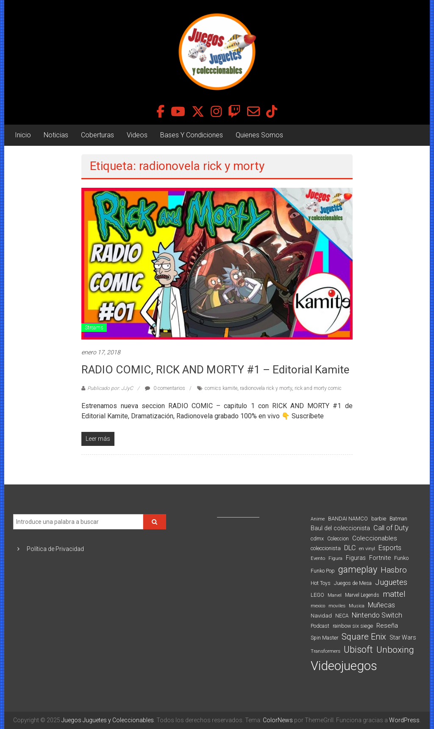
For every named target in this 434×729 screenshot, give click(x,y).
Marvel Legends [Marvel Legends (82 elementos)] (362, 595)
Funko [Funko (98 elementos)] (401, 558)
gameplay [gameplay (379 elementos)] (357, 569)
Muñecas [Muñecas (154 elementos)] (381, 605)
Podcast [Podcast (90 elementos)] (320, 626)
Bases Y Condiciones (191, 135)
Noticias (56, 135)
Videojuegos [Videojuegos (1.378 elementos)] (344, 666)
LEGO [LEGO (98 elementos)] (317, 595)
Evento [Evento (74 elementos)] (318, 558)
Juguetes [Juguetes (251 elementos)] (391, 582)
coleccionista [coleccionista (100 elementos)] (326, 548)
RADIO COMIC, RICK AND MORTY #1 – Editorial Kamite (215, 369)
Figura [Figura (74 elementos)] (335, 558)
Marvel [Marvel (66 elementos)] (335, 595)
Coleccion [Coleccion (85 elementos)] (338, 539)
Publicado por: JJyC (110, 388)
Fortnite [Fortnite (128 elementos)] (380, 558)
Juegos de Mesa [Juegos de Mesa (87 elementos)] (353, 583)
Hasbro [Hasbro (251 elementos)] (394, 570)
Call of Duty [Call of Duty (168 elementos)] (391, 528)
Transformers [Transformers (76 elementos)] (325, 651)
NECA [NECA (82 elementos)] (341, 616)
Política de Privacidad (55, 548)
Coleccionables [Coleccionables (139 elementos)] (374, 538)
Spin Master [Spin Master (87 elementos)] (324, 638)
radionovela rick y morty (266, 388)
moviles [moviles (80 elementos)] (336, 606)
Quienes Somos (259, 135)
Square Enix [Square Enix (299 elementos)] (364, 637)
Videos (137, 135)
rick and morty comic (318, 388)
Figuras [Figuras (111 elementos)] (356, 557)
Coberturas (97, 135)
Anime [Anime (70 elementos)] (318, 519)
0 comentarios (165, 388)
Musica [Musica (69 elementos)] (356, 606)
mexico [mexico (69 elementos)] (318, 606)
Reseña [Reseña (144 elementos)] (387, 625)
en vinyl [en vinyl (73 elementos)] (367, 548)
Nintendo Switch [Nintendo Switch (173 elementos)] (377, 615)
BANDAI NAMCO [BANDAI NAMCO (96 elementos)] (348, 518)
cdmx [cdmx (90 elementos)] (317, 538)
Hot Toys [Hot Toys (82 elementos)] (321, 583)
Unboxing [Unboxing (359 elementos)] (395, 649)
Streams (94, 328)
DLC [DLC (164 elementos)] (350, 548)
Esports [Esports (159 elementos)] (389, 548)
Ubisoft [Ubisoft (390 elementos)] (358, 649)
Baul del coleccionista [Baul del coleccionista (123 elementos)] (340, 528)
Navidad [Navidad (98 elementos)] (321, 615)
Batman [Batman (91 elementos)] (398, 518)
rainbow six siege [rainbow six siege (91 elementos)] (353, 626)
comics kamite (221, 388)
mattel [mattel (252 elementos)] (394, 594)
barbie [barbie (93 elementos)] (378, 518)
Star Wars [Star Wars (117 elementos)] (402, 637)
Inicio (23, 135)
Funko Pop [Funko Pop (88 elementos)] (323, 571)
